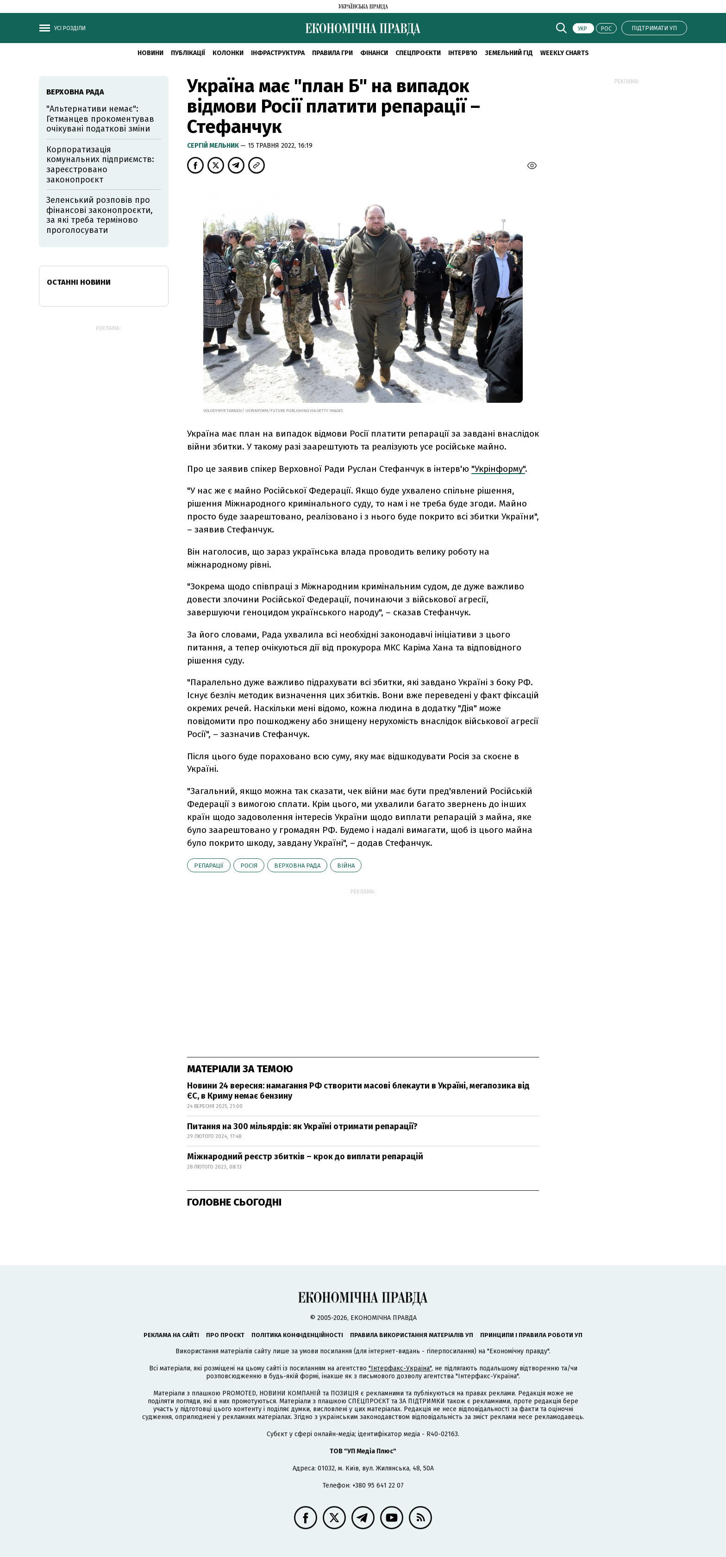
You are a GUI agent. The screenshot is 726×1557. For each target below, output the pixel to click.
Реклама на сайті (171, 1335)
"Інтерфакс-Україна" (400, 1368)
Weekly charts (564, 53)
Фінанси (374, 53)
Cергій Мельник (213, 146)
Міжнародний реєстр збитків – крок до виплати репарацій (305, 1156)
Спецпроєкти (418, 53)
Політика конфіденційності (297, 1335)
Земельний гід (509, 53)
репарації (209, 865)
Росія (248, 865)
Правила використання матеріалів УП (411, 1335)
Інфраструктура (278, 53)
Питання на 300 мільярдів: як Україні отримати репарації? (302, 1126)
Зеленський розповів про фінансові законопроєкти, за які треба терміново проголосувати (99, 215)
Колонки (228, 53)
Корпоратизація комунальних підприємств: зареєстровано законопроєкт (100, 164)
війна (346, 865)
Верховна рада (297, 865)
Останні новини (79, 282)
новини (150, 53)
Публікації (188, 53)
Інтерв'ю (462, 53)
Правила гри (332, 53)
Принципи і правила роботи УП (531, 1335)
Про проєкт (225, 1335)
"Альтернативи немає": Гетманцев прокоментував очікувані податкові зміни (100, 119)
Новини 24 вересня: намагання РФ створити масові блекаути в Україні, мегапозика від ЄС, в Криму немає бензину (358, 1091)
